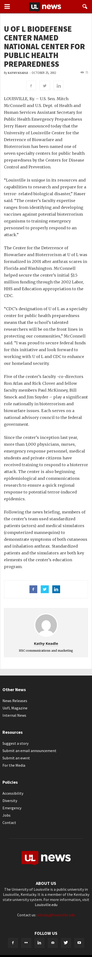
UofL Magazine (14, 708)
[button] (85, 6)
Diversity (9, 800)
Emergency (11, 807)
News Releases (14, 700)
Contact (9, 822)
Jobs (6, 815)
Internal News (14, 715)
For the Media (13, 765)
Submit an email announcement (29, 750)
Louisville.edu (46, 904)
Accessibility (12, 793)
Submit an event (16, 757)
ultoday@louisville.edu (56, 914)
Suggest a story (15, 743)
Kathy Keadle (18, 73)
